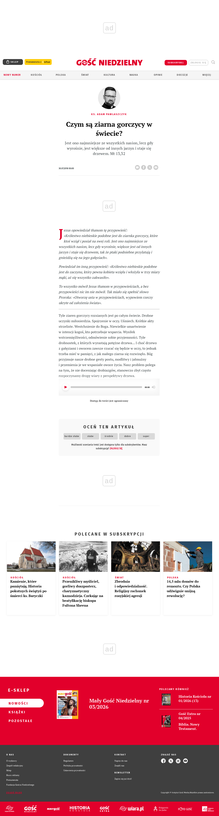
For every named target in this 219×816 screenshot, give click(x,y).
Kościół (36, 74)
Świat (85, 74)
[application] (109, 387)
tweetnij (150, 166)
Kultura (109, 74)
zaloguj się (198, 62)
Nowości (16, 703)
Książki (16, 712)
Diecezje (182, 74)
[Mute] (153, 387)
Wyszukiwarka (213, 62)
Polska (61, 74)
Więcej (206, 74)
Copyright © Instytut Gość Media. (175, 793)
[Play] (65, 387)
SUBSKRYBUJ (176, 62)
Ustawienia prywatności (74, 770)
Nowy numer (12, 74)
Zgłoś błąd (14, 793)
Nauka (134, 74)
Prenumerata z (38, 62)
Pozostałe (16, 721)
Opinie (158, 74)
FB (144, 166)
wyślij (156, 166)
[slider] (106, 387)
